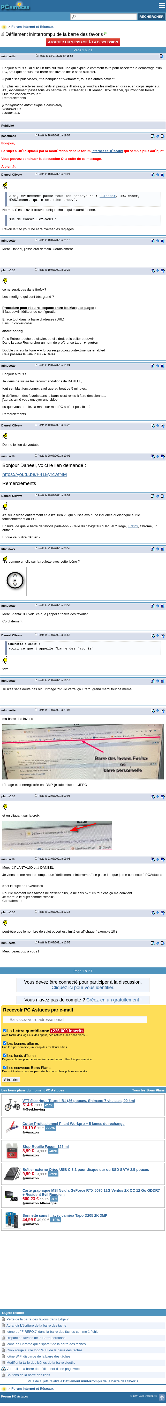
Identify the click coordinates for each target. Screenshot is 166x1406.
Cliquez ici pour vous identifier (82, 987)
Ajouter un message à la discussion (83, 42)
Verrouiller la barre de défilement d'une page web (43, 1369)
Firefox (133, 526)
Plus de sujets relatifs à (83, 1381)
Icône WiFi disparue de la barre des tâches (38, 1356)
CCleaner (108, 196)
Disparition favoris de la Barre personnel (36, 1338)
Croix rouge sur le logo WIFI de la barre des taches (44, 1350)
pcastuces (8, 135)
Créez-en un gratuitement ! (114, 999)
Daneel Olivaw (11, 174)
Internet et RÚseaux (107, 151)
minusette (8, 56)
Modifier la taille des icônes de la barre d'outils (40, 1362)
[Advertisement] (83, 1273)
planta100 (8, 270)
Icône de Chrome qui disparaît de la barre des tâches (46, 1344)
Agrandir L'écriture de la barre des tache (36, 1325)
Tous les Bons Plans (148, 1090)
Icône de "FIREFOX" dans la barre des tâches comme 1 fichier (53, 1332)
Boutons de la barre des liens (28, 1375)
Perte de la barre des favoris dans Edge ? (37, 1319)
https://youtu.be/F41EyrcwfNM (34, 474)
